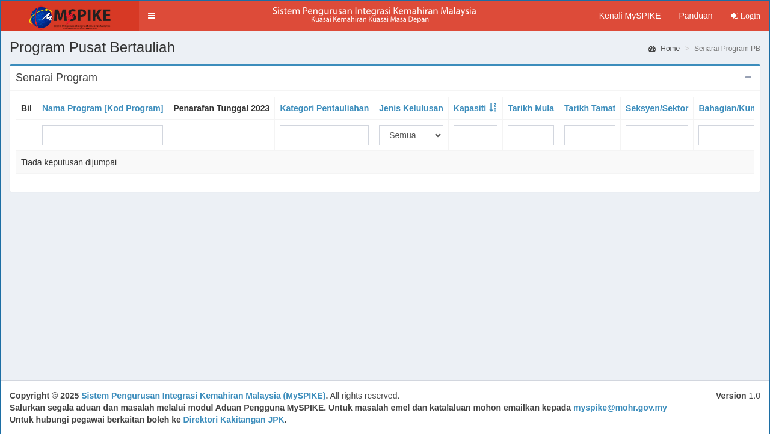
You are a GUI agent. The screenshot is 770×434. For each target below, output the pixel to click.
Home (664, 48)
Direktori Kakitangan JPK (234, 419)
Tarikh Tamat (589, 108)
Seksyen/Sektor (657, 108)
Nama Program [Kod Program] (102, 108)
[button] (151, 16)
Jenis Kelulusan (411, 108)
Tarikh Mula (531, 108)
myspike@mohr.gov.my (620, 407)
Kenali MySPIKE (630, 15)
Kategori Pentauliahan (324, 108)
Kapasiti (470, 108)
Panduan (695, 15)
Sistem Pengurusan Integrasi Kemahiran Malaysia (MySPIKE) (203, 395)
